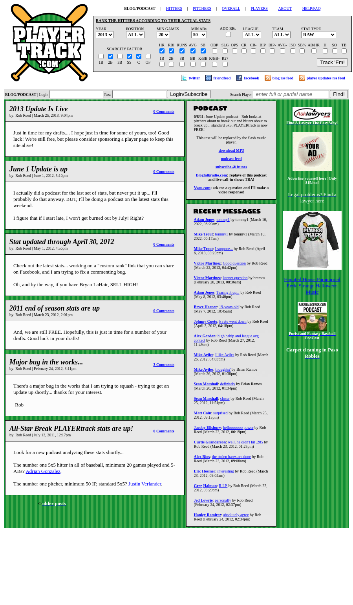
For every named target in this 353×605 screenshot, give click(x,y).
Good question (234, 265)
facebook (251, 78)
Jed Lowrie (203, 502)
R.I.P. (223, 488)
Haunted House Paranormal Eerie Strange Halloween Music (312, 285)
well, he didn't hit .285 (245, 444)
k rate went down (233, 324)
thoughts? (222, 372)
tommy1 (222, 222)
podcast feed (231, 160)
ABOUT (284, 8)
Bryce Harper (205, 309)
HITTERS (174, 8)
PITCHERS (202, 8)
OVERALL (231, 8)
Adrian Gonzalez (43, 471)
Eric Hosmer (205, 473)
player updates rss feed (326, 78)
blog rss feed (283, 78)
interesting (226, 473)
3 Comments (163, 364)
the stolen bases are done (231, 459)
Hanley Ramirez (207, 517)
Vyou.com (202, 189)
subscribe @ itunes (231, 168)
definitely (227, 386)
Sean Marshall (206, 386)
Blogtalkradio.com (211, 176)
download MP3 (231, 151)
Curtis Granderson (210, 444)
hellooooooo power (238, 430)
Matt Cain (202, 415)
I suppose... (224, 251)
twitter (194, 78)
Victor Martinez (207, 265)
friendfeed (221, 78)
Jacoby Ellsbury (207, 430)
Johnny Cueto (206, 324)
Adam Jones (204, 222)
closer (225, 401)
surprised (220, 415)
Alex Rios (202, 459)
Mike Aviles (204, 357)
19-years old (229, 309)
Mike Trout (203, 236)
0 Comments (163, 111)
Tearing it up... (227, 294)
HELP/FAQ (311, 8)
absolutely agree (236, 517)
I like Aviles (224, 357)
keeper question (235, 280)
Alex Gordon (205, 338)
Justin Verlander (144, 484)
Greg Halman (205, 488)
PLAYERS (259, 8)
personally (223, 502)
